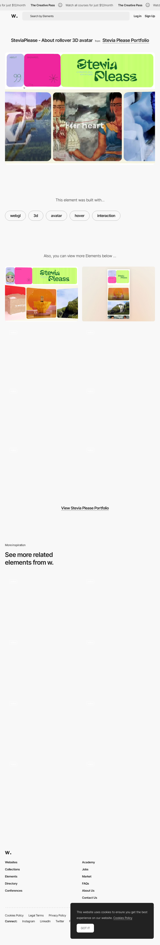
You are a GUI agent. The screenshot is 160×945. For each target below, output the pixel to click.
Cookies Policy (14, 915)
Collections (12, 869)
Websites (11, 862)
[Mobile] (118, 294)
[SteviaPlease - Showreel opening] (118, 353)
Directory (11, 883)
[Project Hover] (41, 601)
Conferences (13, 890)
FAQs (85, 883)
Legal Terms (36, 915)
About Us (88, 890)
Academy (88, 862)
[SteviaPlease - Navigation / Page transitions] (118, 470)
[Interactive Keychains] (41, 723)
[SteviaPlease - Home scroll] (41, 353)
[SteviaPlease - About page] (41, 411)
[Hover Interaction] (41, 662)
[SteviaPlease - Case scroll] (118, 411)
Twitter (60, 921)
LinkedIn (45, 921)
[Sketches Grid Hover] (118, 601)
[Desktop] (41, 294)
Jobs (85, 869)
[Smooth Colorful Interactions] (118, 723)
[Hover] (118, 662)
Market (86, 876)
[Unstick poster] (41, 784)
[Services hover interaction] (118, 784)
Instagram (28, 921)
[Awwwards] (14, 16)
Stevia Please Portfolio (125, 40)
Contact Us (89, 897)
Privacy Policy (57, 915)
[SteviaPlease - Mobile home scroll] (41, 470)
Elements (11, 876)
